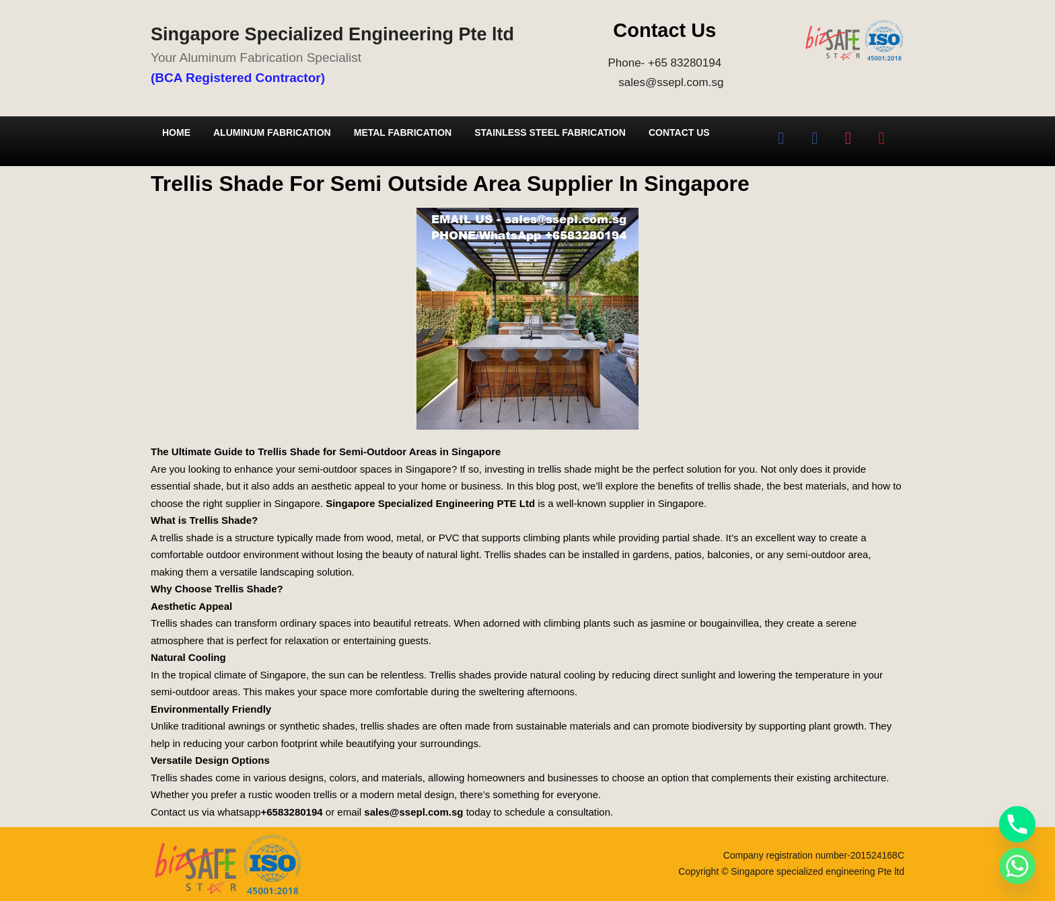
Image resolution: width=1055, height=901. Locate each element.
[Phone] (1017, 824)
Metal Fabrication (402, 132)
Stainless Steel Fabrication (550, 132)
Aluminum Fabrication (272, 132)
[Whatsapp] (1017, 866)
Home (176, 132)
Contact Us (679, 132)
